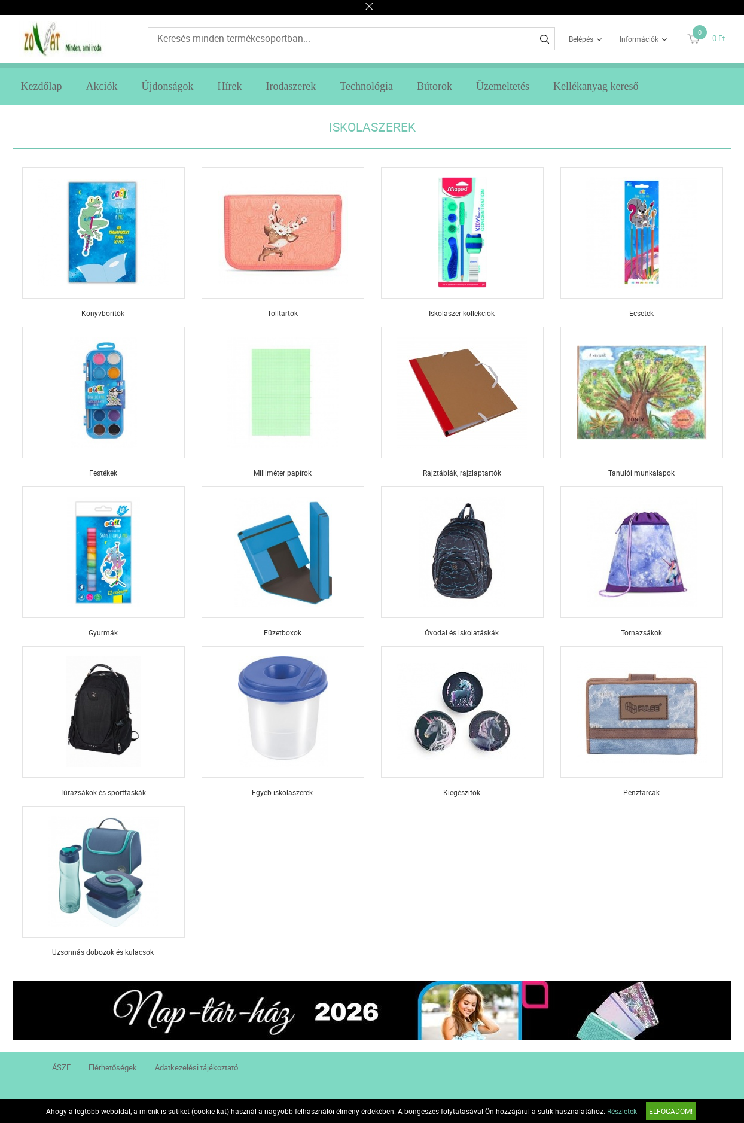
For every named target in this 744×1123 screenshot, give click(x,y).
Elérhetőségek (113, 1067)
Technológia (366, 86)
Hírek (229, 86)
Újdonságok (167, 86)
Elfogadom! (671, 1111)
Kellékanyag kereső (595, 86)
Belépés (581, 39)
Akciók (101, 86)
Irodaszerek (291, 86)
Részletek (622, 1111)
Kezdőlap (41, 86)
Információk (639, 39)
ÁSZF (61, 1067)
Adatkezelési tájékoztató (196, 1067)
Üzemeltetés (502, 86)
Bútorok (434, 86)
